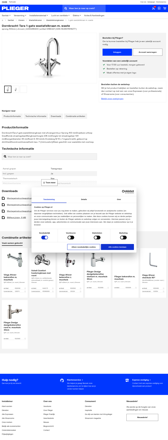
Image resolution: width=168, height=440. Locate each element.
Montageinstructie (26, 198)
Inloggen (117, 52)
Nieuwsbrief (142, 417)
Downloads (56, 116)
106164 (75, 291)
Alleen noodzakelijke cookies (84, 247)
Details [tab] (84, 199)
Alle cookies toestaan (117, 247)
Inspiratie (88, 410)
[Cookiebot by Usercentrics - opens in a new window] (124, 191)
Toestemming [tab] (49, 199)
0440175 (47, 288)
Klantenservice (161, 2)
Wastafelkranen (35, 20)
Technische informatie (35, 116)
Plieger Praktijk (49, 414)
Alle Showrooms (8, 418)
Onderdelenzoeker (9, 430)
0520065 (20, 338)
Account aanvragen (148, 52)
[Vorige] (92, 89)
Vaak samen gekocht (12, 243)
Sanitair (11, 20)
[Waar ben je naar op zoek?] (87, 8)
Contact (46, 430)
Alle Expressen (7, 414)
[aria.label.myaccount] (153, 8)
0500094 (131, 287)
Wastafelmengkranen (55, 20)
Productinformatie (12, 116)
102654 (158, 291)
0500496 (158, 288)
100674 (20, 291)
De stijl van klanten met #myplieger (98, 414)
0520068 (103, 287)
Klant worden (7, 406)
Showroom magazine (93, 418)
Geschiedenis (48, 418)
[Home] (2, 20)
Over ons (143, 2)
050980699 (47, 291)
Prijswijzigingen (7, 434)
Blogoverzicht (48, 426)
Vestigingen (151, 2)
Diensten (5, 410)
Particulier (12, 2)
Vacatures (47, 406)
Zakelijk (4, 2)
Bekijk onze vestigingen (112, 98)
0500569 (75, 288)
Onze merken (7, 422)
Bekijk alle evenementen (11, 426)
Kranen (21, 20)
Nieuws (46, 422)
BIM (16, 217)
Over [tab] (119, 199)
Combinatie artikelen (75, 116)
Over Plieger (48, 410)
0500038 (20, 288)
